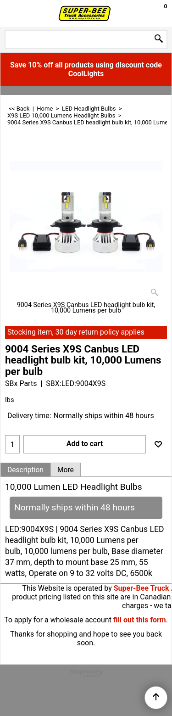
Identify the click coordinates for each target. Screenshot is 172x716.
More (65, 470)
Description (25, 470)
